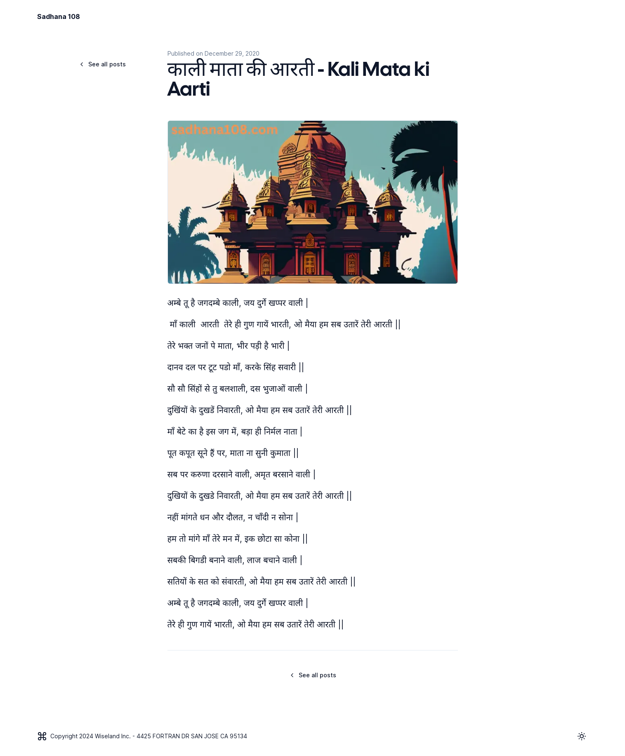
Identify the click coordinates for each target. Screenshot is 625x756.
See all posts (102, 64)
